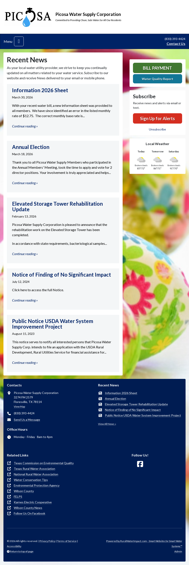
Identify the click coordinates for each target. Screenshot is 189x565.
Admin (178, 551)
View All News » (107, 424)
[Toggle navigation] (19, 41)
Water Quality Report (157, 79)
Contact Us (176, 43)
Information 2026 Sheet (121, 393)
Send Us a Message (27, 419)
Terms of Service (67, 541)
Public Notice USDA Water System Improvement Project (143, 415)
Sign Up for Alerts (157, 118)
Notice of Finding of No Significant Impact (133, 410)
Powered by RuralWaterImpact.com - (144, 543)
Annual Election (115, 398)
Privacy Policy (47, 541)
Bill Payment (157, 67)
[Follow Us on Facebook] (140, 464)
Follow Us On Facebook (29, 513)
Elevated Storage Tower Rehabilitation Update (136, 404)
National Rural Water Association (36, 474)
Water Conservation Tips (31, 480)
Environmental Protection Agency (36, 485)
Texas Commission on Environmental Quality (44, 463)
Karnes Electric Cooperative (33, 502)
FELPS (18, 496)
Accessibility (14, 546)
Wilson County (24, 491)
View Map (19, 406)
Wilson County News (28, 508)
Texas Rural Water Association (34, 468)
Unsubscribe (157, 129)
